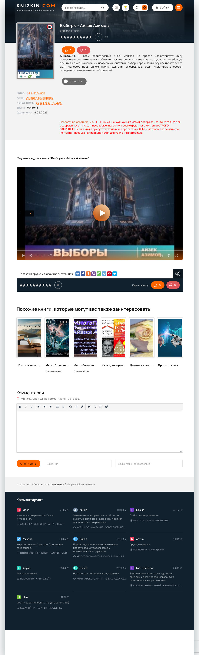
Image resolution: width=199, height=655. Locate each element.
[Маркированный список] (57, 407)
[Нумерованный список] (63, 407)
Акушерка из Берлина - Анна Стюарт (41, 524)
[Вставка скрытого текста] (106, 407)
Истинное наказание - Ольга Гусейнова (99, 527)
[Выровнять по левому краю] (39, 407)
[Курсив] (26, 407)
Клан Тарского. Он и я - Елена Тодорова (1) (99, 578)
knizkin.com (24, 484)
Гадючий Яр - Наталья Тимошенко (39, 607)
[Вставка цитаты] (89, 407)
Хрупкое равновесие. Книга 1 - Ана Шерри (99, 556)
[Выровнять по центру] (44, 407)
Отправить (28, 463)
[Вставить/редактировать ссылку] (76, 407)
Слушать (73, 81)
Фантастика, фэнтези (40, 97)
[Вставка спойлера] (100, 407)
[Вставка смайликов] (70, 407)
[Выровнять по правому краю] (50, 407)
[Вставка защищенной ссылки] (82, 407)
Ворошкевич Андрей (49, 102)
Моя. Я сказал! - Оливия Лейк (149, 520)
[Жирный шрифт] (20, 407)
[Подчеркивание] (31, 407)
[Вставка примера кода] (95, 407)
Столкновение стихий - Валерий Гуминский (43, 553)
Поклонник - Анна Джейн (147, 549)
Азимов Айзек (36, 93)
